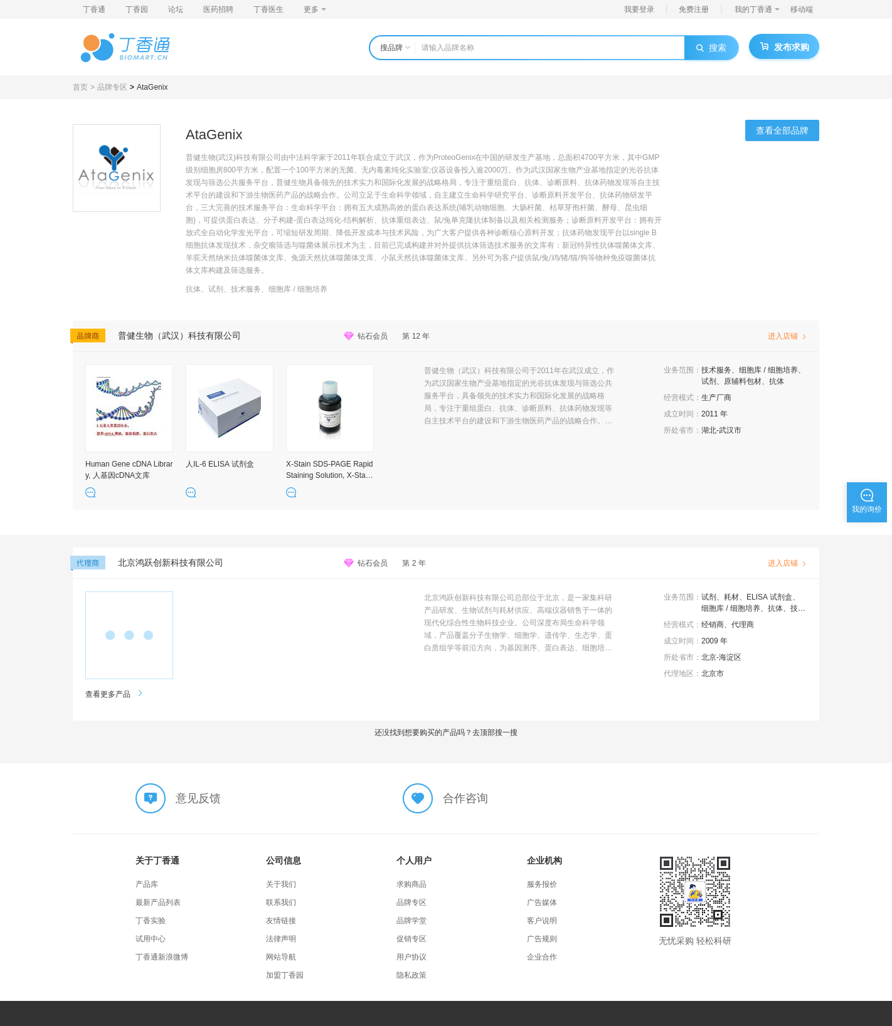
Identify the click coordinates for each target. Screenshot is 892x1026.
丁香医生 (268, 9)
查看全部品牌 (782, 130)
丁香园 (136, 9)
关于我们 (281, 884)
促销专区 (411, 938)
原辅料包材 (743, 381)
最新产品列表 (158, 902)
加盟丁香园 (285, 975)
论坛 (175, 9)
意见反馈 (198, 798)
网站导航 (281, 957)
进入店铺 (787, 336)
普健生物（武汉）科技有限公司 (179, 336)
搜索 (711, 48)
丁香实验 (150, 920)
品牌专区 (112, 87)
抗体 (776, 381)
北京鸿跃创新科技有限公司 (170, 563)
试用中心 (150, 938)
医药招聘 (218, 9)
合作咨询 (465, 798)
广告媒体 (542, 902)
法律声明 (281, 938)
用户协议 (411, 957)
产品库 (146, 884)
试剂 (708, 381)
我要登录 (639, 9)
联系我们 (281, 902)
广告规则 (542, 938)
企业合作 (542, 957)
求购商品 (411, 884)
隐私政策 (411, 975)
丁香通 (94, 9)
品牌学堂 (411, 920)
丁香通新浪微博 (161, 957)
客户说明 (542, 920)
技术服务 (716, 370)
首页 (80, 87)
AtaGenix (152, 87)
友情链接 (281, 920)
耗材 (731, 597)
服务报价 (542, 884)
